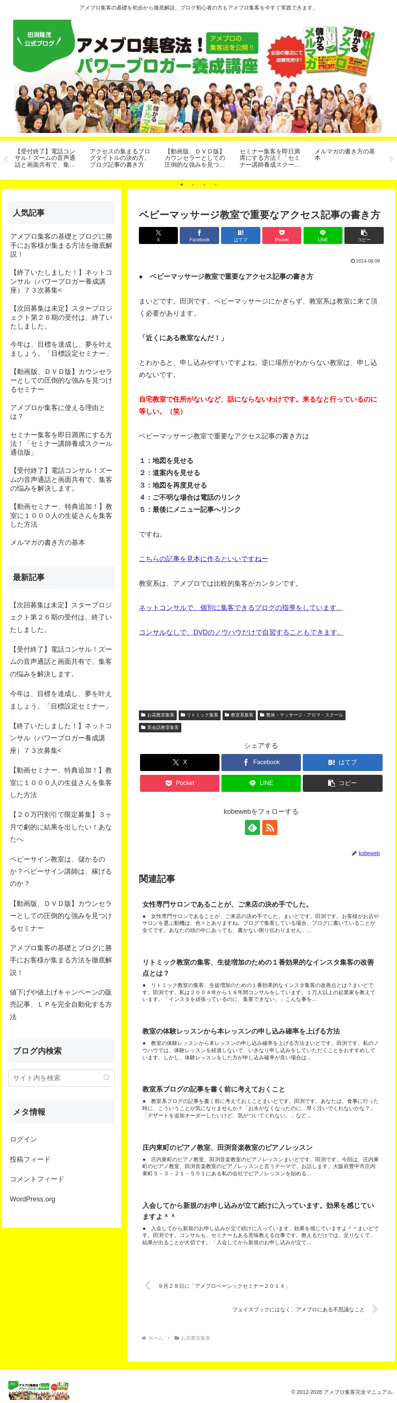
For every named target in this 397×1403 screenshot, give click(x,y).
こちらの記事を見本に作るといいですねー (203, 559)
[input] (61, 1078)
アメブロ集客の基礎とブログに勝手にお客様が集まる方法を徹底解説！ (61, 960)
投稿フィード (30, 1159)
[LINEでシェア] (323, 235)
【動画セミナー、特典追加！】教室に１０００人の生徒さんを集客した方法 (61, 782)
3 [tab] (204, 184)
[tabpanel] (48, 158)
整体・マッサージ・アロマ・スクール (301, 715)
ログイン (23, 1139)
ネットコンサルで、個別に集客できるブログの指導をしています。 (241, 608)
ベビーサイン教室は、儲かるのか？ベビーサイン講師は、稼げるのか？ (61, 872)
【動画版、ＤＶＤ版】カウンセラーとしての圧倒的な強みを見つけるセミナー (61, 916)
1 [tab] (181, 184)
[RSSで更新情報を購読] (269, 827)
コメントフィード (37, 1179)
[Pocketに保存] (282, 235)
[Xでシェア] (158, 235)
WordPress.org (32, 1199)
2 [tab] (193, 184)
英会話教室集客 (160, 727)
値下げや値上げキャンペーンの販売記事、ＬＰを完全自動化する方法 (61, 1005)
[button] (364, 235)
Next (391, 160)
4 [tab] (216, 184)
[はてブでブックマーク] (240, 235)
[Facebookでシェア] (199, 235)
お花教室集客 (157, 715)
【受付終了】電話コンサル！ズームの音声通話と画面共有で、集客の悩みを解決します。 (61, 662)
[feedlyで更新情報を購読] (252, 827)
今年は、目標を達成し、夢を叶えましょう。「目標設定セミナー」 (61, 700)
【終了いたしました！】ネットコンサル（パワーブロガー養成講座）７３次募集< (61, 738)
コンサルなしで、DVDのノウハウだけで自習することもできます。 (241, 632)
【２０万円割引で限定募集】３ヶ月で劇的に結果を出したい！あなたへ (61, 827)
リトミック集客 (200, 715)
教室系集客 (239, 715)
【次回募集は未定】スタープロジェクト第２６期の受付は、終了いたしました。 (61, 617)
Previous (5, 160)
